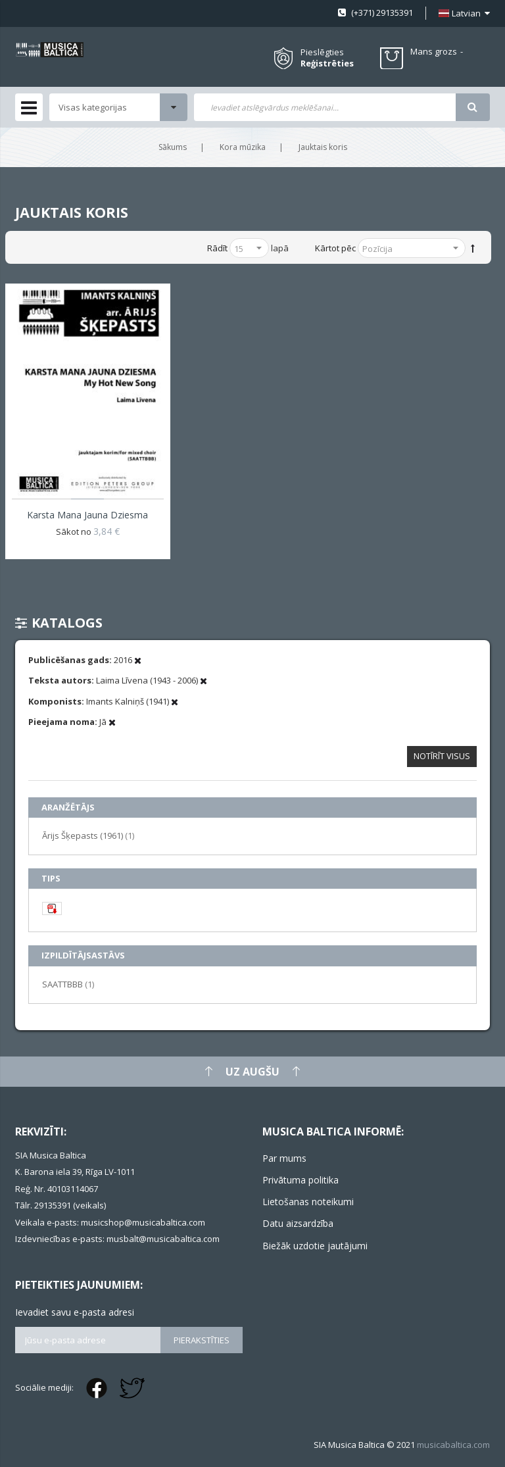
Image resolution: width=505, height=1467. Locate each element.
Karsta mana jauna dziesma (87, 515)
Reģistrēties (327, 63)
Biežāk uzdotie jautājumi (315, 1245)
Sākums (172, 147)
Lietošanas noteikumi (308, 1201)
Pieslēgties (322, 52)
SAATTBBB (68, 984)
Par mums (284, 1158)
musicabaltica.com (453, 1445)
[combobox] (325, 107)
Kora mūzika (243, 147)
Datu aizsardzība (297, 1223)
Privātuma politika (300, 1180)
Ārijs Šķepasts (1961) (88, 835)
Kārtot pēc (335, 248)
